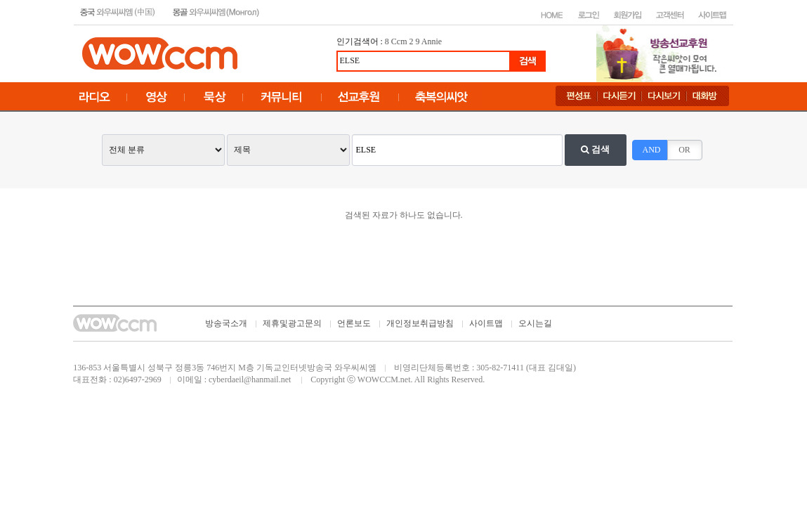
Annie (431, 41)
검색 (595, 149)
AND (652, 150)
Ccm (399, 41)
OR (684, 150)
